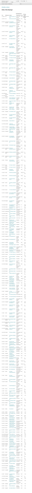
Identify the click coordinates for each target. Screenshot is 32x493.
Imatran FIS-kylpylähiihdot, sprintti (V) (12, 91)
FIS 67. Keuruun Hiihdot (12, 427)
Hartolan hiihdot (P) (12, 417)
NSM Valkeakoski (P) (12, 239)
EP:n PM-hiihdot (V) (12, 369)
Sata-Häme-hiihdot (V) (12, 443)
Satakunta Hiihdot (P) (12, 444)
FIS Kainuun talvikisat (12, 332)
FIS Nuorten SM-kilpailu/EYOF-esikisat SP (12, 344)
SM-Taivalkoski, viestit (12, 111)
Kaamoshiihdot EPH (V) (12, 435)
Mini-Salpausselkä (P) (12, 38)
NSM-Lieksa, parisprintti (12, 172)
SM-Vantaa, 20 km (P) (12, 185)
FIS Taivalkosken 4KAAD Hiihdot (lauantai (11, 230)
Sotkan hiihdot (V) (11, 120)
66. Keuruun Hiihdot (12, 454)
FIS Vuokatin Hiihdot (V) (12, 294)
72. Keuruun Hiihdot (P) (12, 189)
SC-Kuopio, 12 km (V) (12, 167)
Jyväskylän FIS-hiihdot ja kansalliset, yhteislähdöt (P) (12, 248)
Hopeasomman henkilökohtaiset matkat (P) (12, 447)
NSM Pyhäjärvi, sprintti (12, 244)
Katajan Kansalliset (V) (12, 273)
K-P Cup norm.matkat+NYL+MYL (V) (12, 292)
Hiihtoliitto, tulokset (5, 7)
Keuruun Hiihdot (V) (12, 485)
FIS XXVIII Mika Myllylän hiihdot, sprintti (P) (12, 53)
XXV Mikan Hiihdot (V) (12, 252)
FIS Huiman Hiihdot (12, 463)
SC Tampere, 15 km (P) (12, 57)
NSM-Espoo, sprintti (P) (12, 152)
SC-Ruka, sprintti (11, 95)
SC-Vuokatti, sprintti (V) (12, 381)
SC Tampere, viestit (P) (12, 55)
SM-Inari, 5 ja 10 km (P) (12, 18)
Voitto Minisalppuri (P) (12, 385)
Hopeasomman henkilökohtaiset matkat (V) (12, 471)
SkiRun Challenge (11, 109)
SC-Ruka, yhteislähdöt (12, 93)
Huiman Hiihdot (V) (12, 434)
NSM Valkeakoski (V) (12, 236)
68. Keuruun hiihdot (12, 388)
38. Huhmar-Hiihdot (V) (12, 254)
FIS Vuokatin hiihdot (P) (12, 296)
